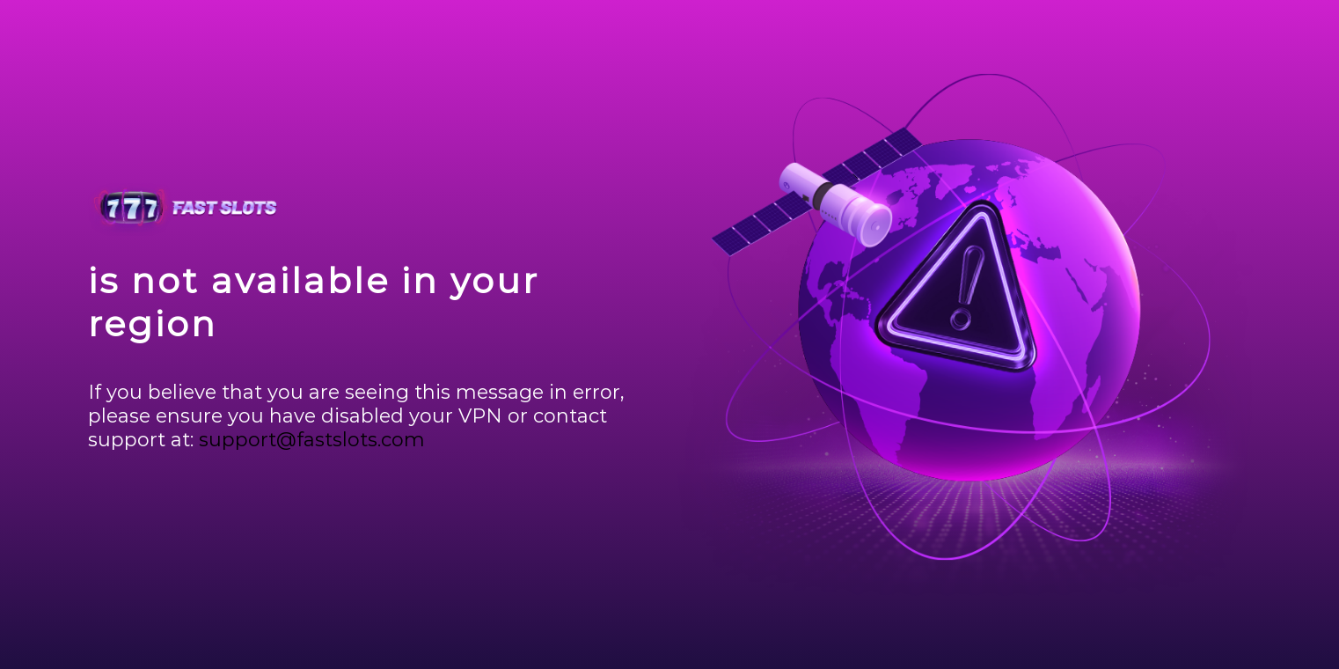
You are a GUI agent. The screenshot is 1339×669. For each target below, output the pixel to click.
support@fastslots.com (312, 440)
